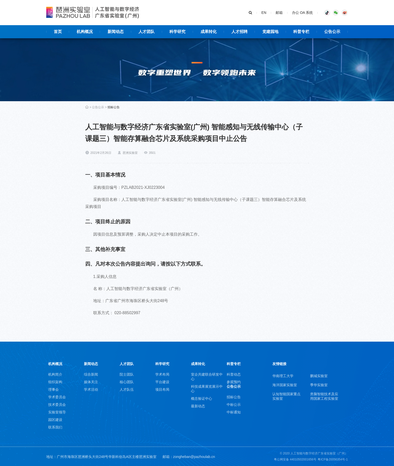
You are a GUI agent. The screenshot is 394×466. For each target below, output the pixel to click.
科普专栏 (234, 364)
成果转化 (198, 364)
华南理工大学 (282, 376)
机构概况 (55, 364)
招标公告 (114, 107)
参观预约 (234, 382)
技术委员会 (57, 405)
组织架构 (55, 382)
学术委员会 (57, 397)
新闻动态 (91, 364)
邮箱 (279, 13)
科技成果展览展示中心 (207, 388)
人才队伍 (127, 389)
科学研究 (162, 364)
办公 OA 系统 (302, 13)
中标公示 (234, 405)
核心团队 (127, 382)
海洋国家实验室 (284, 385)
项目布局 (162, 389)
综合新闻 (91, 374)
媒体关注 (91, 382)
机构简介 (55, 374)
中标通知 (234, 412)
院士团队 (127, 374)
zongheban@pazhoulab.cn (194, 457)
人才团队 (127, 364)
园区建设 (55, 420)
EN (263, 13)
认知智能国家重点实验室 (286, 396)
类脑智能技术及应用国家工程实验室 (324, 396)
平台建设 (162, 382)
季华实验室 (319, 385)
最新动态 (198, 406)
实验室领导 (57, 412)
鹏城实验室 (319, 376)
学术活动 (91, 389)
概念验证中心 (201, 399)
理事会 (53, 389)
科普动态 (234, 374)
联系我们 (55, 427)
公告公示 (98, 107)
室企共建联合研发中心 (207, 376)
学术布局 (162, 374)
